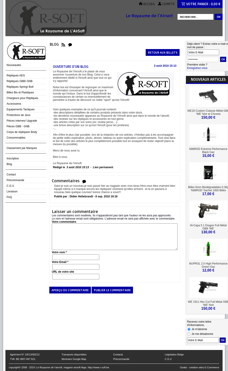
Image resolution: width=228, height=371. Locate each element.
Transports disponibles (74, 354)
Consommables (16, 137)
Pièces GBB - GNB (18, 126)
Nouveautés (14, 65)
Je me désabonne (202, 334)
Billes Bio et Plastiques (20, 92)
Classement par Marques (22, 148)
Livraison (12, 191)
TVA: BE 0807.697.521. (23, 359)
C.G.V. (10, 185)
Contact (11, 174)
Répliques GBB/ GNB (20, 81)
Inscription (13, 158)
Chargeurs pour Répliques (22, 98)
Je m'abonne (199, 329)
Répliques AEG (16, 75)
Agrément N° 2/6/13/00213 (24, 354)
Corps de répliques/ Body (22, 132)
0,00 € (215, 4)
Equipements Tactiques (21, 109)
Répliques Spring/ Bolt (20, 86)
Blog (9, 164)
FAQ (9, 197)
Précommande (15, 180)
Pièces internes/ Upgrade (22, 120)
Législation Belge (174, 354)
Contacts (118, 354)
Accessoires (14, 103)
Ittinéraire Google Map (74, 359)
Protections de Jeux (18, 115)
